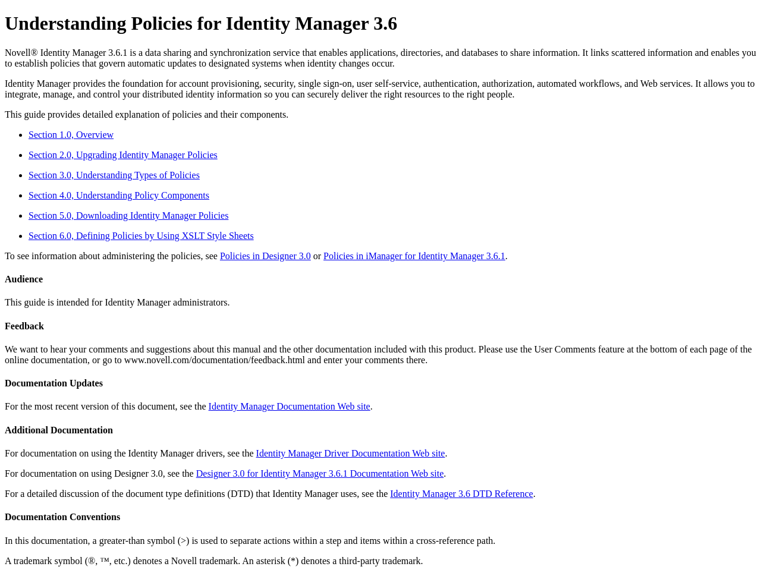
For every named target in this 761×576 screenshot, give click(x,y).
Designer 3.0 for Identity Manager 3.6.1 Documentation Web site (320, 473)
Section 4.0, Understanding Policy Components (119, 195)
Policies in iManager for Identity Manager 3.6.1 (414, 256)
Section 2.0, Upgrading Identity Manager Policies (123, 155)
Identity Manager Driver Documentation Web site (350, 453)
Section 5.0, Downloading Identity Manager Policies (128, 215)
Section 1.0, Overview (71, 135)
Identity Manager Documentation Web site (289, 406)
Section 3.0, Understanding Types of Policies (114, 175)
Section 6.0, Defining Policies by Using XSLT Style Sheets (141, 236)
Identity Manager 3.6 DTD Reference (461, 494)
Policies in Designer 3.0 (265, 256)
